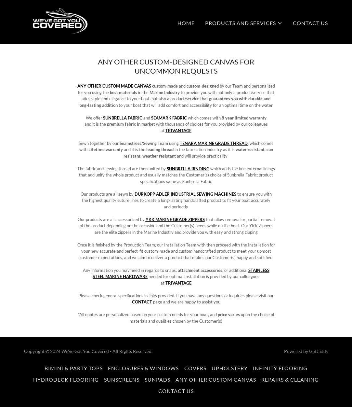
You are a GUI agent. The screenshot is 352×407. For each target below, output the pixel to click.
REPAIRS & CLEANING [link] (290, 379)
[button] (243, 23)
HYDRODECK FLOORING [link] (66, 379)
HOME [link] (186, 23)
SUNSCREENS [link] (121, 379)
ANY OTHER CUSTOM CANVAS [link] (216, 379)
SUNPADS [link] (157, 379)
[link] (56, 21)
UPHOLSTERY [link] (230, 368)
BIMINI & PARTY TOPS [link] (74, 368)
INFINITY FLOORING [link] (280, 368)
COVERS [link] (195, 368)
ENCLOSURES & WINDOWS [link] (143, 368)
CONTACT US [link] (310, 23)
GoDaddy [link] (318, 351)
